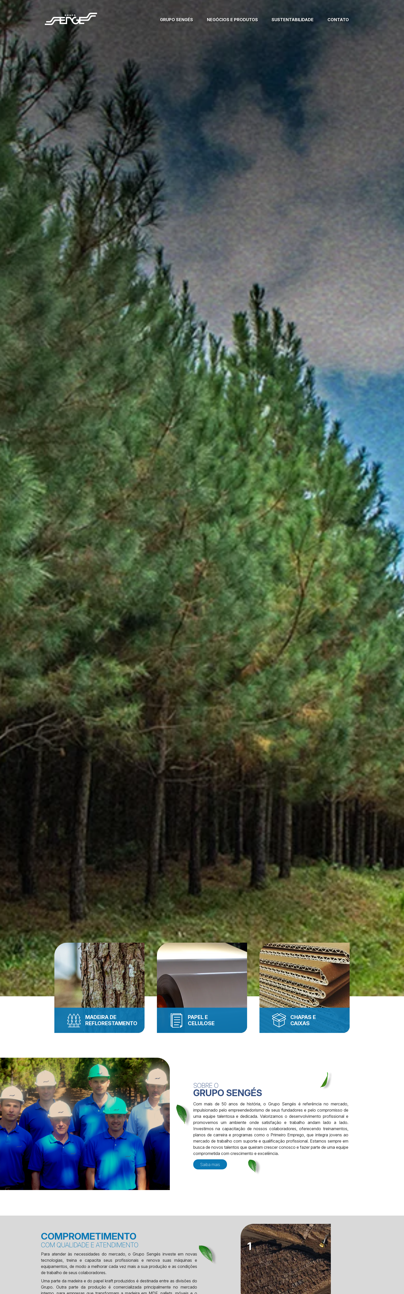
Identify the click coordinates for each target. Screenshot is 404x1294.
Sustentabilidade (293, 19)
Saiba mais (210, 1164)
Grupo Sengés (176, 19)
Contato (338, 19)
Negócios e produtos (232, 19)
